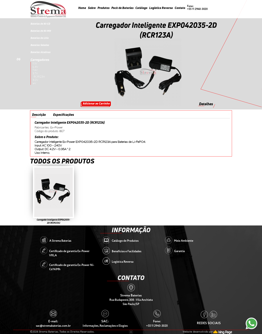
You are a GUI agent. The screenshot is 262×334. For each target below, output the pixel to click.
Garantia (179, 251)
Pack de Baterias (122, 8)
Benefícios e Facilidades (126, 251)
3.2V (35, 80)
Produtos (104, 8)
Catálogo (141, 8)
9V (34, 83)
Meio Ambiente (183, 241)
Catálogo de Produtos (125, 241)
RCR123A (39, 76)
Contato (180, 8)
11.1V (35, 63)
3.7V (35, 73)
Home (82, 8)
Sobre (92, 8)
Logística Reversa (161, 8)
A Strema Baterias (60, 241)
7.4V (35, 70)
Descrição (39, 114)
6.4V (35, 66)
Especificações (63, 114)
